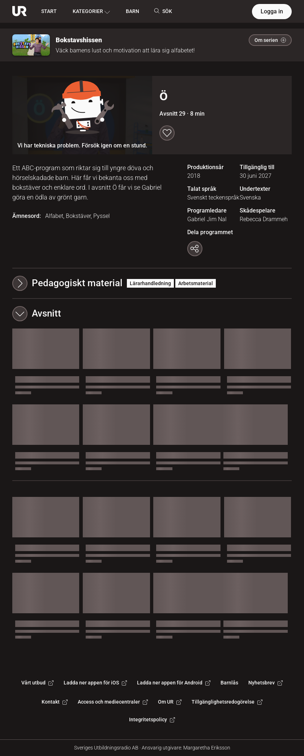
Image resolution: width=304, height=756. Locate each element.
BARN (132, 11)
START (49, 11)
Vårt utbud (37, 683)
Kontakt (55, 702)
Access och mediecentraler (113, 702)
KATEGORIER (91, 11)
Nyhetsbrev (265, 683)
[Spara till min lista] (167, 133)
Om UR (169, 702)
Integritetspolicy (152, 719)
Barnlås (229, 683)
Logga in (272, 11)
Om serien (270, 40)
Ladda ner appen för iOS (95, 683)
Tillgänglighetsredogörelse (227, 702)
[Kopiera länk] (194, 248)
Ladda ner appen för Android (173, 683)
